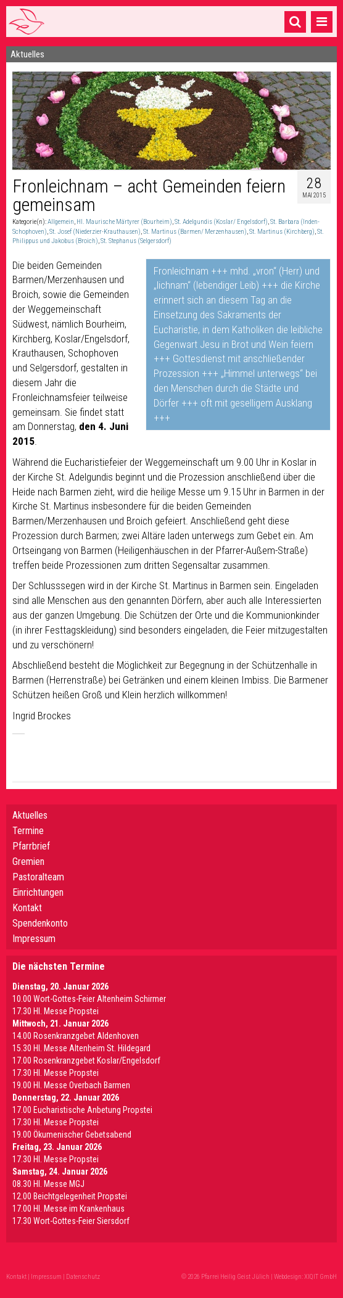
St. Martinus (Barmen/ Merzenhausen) (195, 232)
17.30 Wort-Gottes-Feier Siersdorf (71, 1221)
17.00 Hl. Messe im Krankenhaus (68, 1208)
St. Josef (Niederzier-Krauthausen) (95, 232)
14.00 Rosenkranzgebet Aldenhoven (75, 1036)
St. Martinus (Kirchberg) (282, 232)
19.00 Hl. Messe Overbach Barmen (71, 1085)
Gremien (28, 861)
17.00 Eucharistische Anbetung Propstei (82, 1110)
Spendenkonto (40, 923)
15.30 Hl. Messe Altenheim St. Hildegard (81, 1048)
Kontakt (27, 908)
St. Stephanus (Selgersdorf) (136, 241)
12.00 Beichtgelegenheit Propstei (69, 1196)
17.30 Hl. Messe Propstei (55, 1011)
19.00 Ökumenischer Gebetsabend (71, 1134)
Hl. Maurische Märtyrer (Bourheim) (124, 222)
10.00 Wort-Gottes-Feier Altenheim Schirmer (89, 999)
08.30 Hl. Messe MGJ (48, 1184)
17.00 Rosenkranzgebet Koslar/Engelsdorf (86, 1060)
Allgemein (61, 222)
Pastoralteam (38, 877)
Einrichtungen (38, 892)
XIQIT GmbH (320, 1277)
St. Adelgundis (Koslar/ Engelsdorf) (221, 222)
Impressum (34, 939)
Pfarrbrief (31, 846)
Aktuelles (30, 815)
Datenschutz (83, 1277)
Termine (28, 831)
